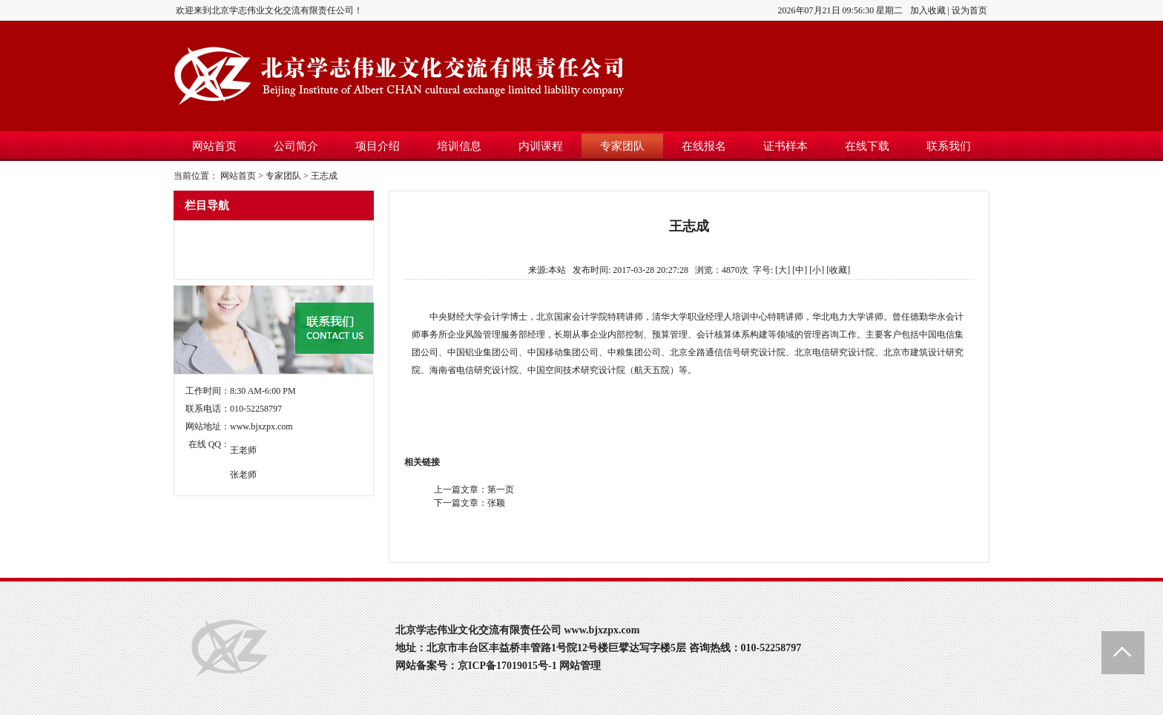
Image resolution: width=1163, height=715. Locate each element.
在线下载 (867, 146)
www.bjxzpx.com (261, 426)
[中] (799, 270)
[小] (816, 270)
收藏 (838, 270)
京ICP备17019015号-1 (507, 665)
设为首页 (969, 10)
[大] (782, 270)
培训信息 (459, 146)
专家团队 (622, 146)
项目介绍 (377, 146)
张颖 (496, 503)
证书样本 (785, 146)
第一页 (500, 489)
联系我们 (948, 146)
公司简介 (296, 146)
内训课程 (540, 146)
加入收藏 (928, 10)
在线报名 (704, 146)
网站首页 (214, 146)
